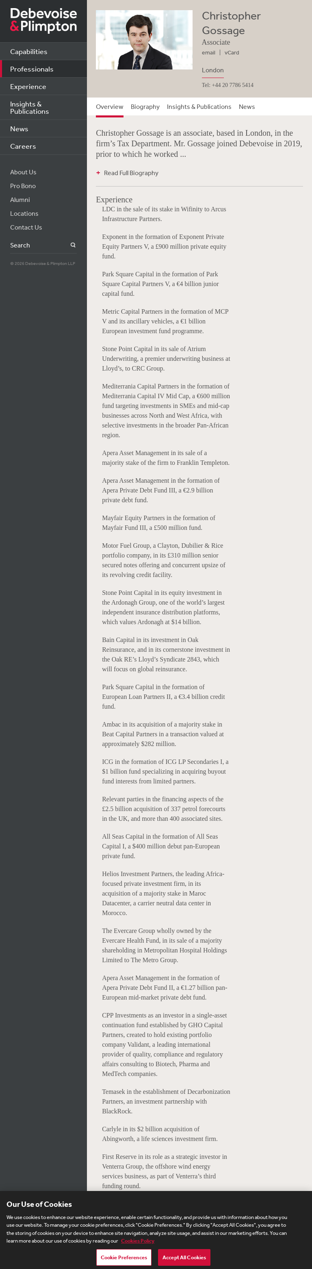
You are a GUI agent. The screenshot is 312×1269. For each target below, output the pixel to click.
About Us (23, 172)
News (19, 128)
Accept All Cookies (184, 1260)
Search (68, 245)
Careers (23, 145)
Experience (28, 86)
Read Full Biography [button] (131, 173)
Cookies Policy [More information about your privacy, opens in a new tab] (137, 1243)
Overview (110, 106)
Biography (145, 106)
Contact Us (26, 227)
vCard (232, 52)
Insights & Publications (29, 107)
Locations (24, 213)
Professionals (32, 68)
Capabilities (29, 51)
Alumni (20, 199)
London (213, 70)
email (208, 52)
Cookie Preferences (124, 1260)
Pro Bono (23, 186)
